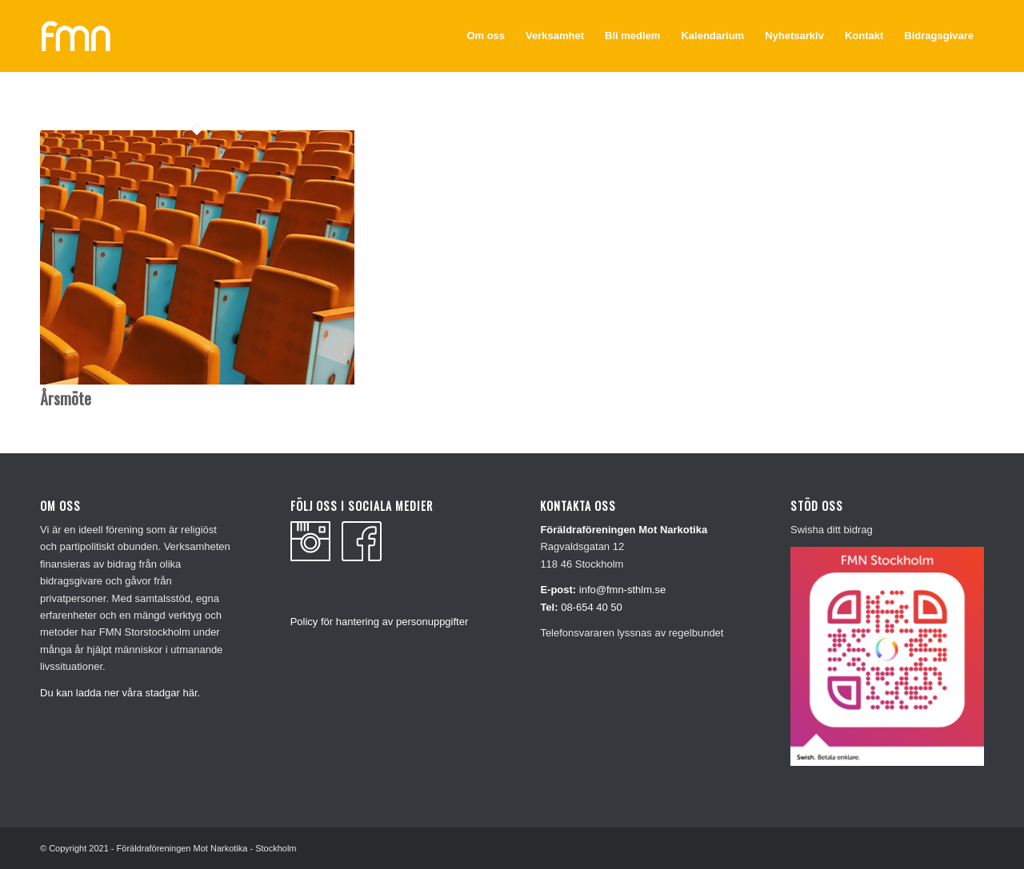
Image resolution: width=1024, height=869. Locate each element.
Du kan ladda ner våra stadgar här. (120, 693)
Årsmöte (65, 398)
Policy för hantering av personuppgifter (379, 622)
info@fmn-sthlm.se (622, 590)
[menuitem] (485, 36)
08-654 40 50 (591, 607)
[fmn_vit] (76, 36)
